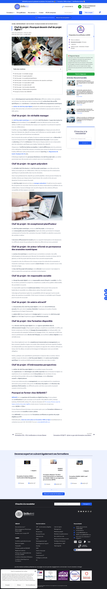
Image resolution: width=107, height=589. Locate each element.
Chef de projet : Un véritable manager (23, 73)
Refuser (19, 585)
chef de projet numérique (21, 120)
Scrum (48, 401)
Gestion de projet (20, 23)
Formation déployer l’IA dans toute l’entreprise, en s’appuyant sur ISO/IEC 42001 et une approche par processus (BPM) (53, 477)
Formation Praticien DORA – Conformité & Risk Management (26, 477)
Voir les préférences (30, 585)
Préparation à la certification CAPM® (79, 35)
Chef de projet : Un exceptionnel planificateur (25, 78)
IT (45, 401)
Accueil (14, 23)
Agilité (28, 404)
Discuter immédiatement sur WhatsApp (89, 6)
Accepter (7, 585)
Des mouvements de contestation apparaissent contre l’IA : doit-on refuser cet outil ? (85, 102)
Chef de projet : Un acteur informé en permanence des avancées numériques (33, 80)
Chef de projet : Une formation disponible (24, 87)
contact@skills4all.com (43, 422)
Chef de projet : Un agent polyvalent (23, 76)
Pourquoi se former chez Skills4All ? (23, 91)
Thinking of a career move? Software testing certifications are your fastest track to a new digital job (85, 82)
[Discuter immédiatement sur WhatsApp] (80, 6)
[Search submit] (80, 12)
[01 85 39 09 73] (63, 6)
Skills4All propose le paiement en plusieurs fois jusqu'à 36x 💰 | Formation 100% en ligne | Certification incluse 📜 (53, 1)
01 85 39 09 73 (69, 7)
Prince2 (53, 401)
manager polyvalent (40, 183)
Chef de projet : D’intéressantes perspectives (25, 89)
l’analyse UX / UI (20, 154)
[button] (35, 571)
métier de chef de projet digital (22, 106)
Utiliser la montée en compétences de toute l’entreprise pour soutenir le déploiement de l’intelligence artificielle (85, 119)
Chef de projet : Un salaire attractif (22, 85)
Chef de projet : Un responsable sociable (24, 82)
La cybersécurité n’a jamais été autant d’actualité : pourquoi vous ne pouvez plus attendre (85, 110)
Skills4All (15, 397)
